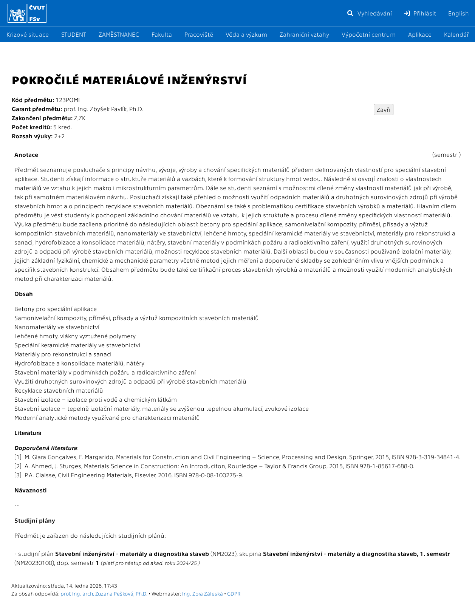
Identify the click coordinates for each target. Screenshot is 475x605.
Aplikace (420, 34)
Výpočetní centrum (369, 34)
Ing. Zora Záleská (202, 593)
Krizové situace (27, 34)
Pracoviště (198, 34)
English (458, 13)
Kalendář (456, 34)
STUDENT (73, 34)
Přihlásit (420, 13)
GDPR (233, 593)
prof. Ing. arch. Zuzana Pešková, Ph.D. (103, 593)
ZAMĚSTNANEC (119, 34)
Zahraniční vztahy (304, 34)
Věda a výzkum (246, 34)
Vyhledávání (369, 13)
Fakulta (162, 34)
